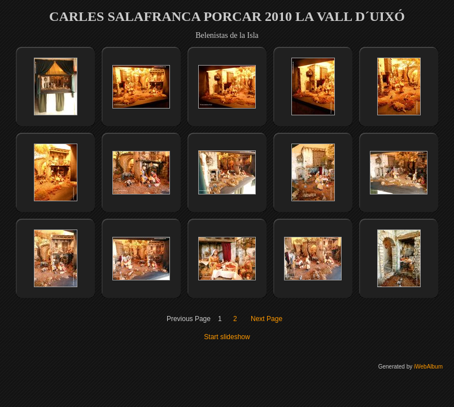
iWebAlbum (428, 366)
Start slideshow (227, 337)
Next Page (266, 319)
